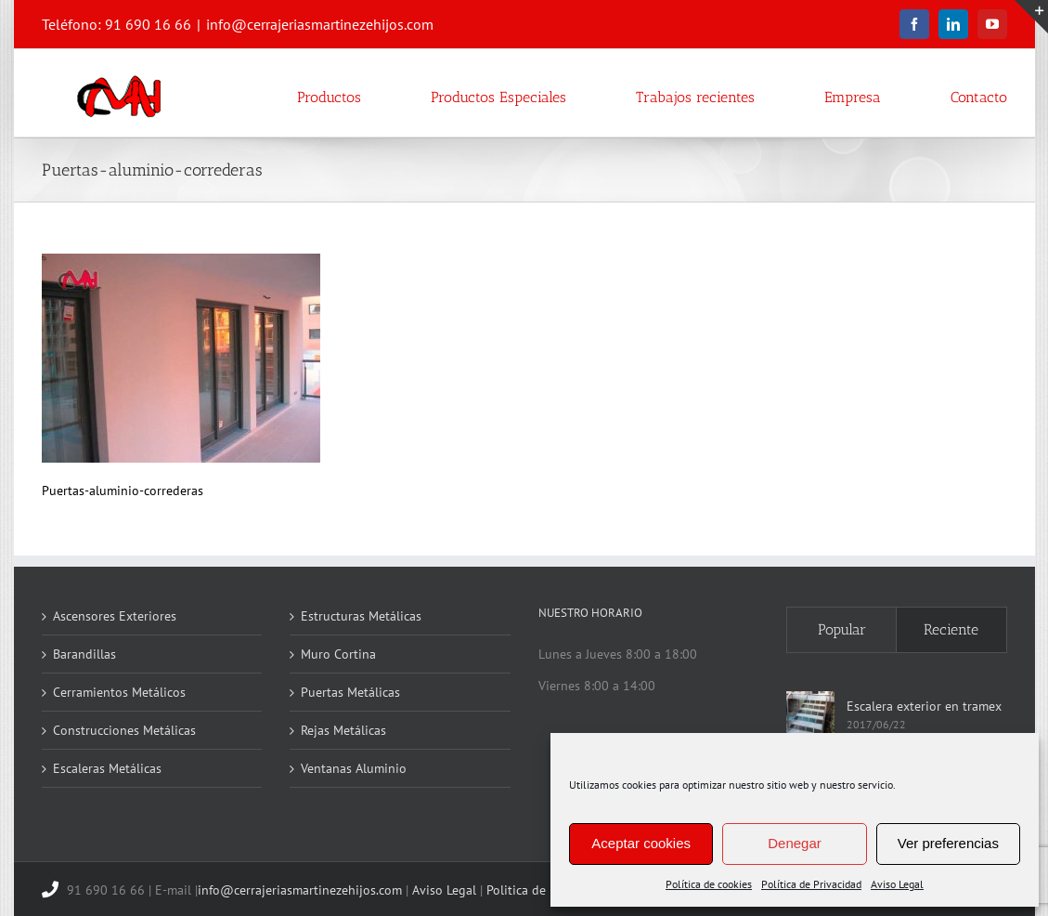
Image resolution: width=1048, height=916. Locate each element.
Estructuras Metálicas (361, 616)
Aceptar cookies (641, 843)
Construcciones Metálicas (124, 730)
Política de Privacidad (811, 884)
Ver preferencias (948, 843)
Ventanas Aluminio (354, 768)
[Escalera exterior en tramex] (810, 715)
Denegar (795, 843)
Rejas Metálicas (343, 730)
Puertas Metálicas (350, 692)
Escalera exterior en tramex (924, 706)
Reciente (951, 629)
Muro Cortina (338, 654)
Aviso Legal (897, 884)
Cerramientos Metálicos (119, 692)
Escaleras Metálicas (107, 768)
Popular (842, 629)
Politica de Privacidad (547, 890)
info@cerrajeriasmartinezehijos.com (319, 24)
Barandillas (84, 654)
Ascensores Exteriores (114, 616)
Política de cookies (709, 884)
